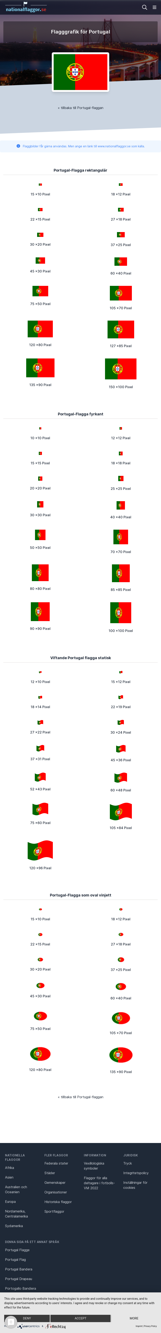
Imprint (139, 1326)
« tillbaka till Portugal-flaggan (80, 108)
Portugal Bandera (18, 1269)
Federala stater (56, 1163)
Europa (10, 1201)
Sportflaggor (54, 1211)
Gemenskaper (54, 1182)
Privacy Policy (150, 1326)
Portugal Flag (15, 1259)
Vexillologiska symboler (94, 1165)
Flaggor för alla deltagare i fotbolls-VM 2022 (99, 1183)
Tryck (127, 1163)
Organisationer (55, 1192)
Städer (49, 1173)
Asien (9, 1177)
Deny (27, 1318)
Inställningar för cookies (135, 1185)
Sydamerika (14, 1226)
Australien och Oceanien (16, 1189)
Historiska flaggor (58, 1202)
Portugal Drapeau (18, 1279)
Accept (80, 1318)
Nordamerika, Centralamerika (16, 1213)
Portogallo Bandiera (20, 1288)
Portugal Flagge (17, 1250)
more (134, 1318)
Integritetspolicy (136, 1173)
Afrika (9, 1168)
